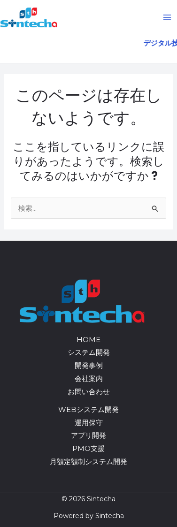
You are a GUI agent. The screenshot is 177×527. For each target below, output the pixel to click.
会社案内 (89, 378)
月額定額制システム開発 (88, 461)
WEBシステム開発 (88, 409)
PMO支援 (88, 448)
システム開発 (89, 352)
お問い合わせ (89, 391)
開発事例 (89, 365)
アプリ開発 (88, 435)
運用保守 (89, 422)
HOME (88, 339)
